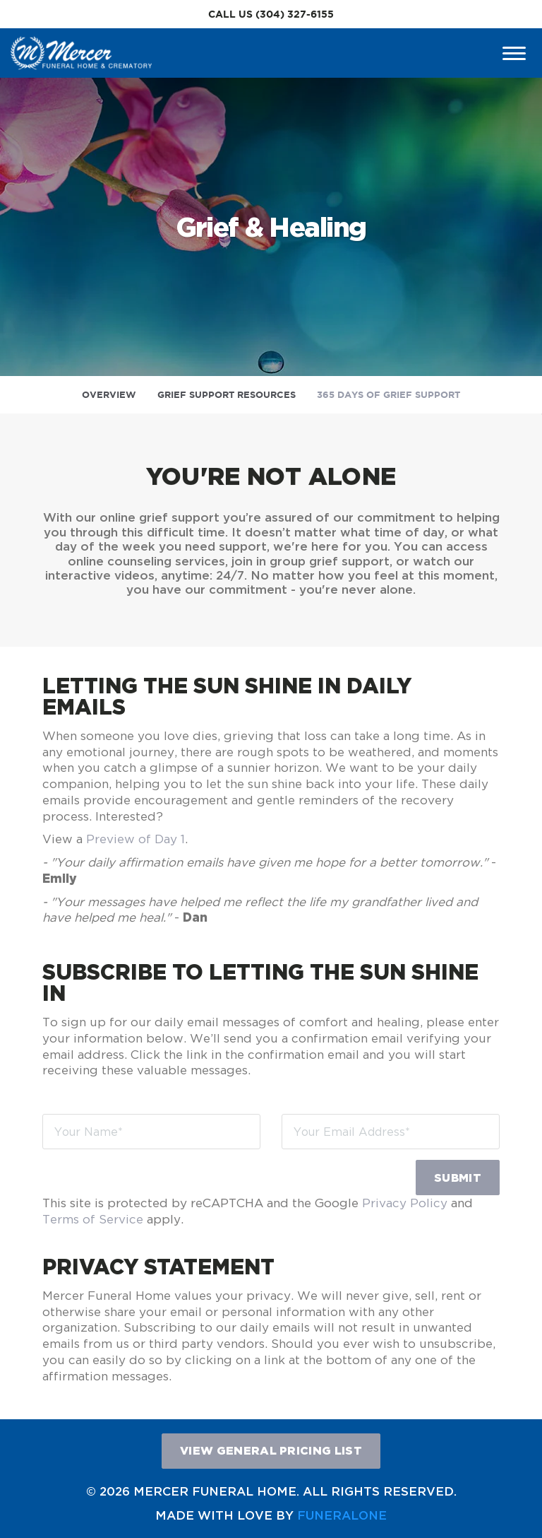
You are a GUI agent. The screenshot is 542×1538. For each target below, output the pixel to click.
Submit (457, 1177)
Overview (109, 394)
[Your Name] (151, 1131)
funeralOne (342, 1515)
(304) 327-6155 (294, 14)
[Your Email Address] (391, 1131)
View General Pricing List (271, 1450)
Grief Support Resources (226, 394)
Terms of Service (92, 1219)
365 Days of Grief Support (388, 394)
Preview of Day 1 (135, 839)
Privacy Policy (404, 1203)
